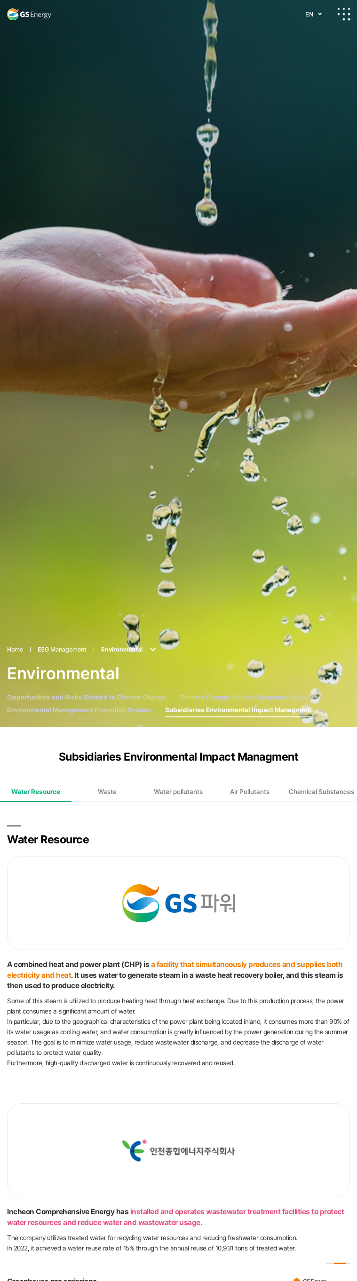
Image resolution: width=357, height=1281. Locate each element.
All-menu (344, 14)
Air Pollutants (250, 742)
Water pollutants (178, 742)
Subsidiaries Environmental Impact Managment (238, 660)
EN (309, 13)
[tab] (35, 741)
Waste (107, 742)
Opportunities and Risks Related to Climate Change (86, 647)
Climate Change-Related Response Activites (249, 647)
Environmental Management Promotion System (79, 660)
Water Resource (35, 742)
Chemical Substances (321, 742)
